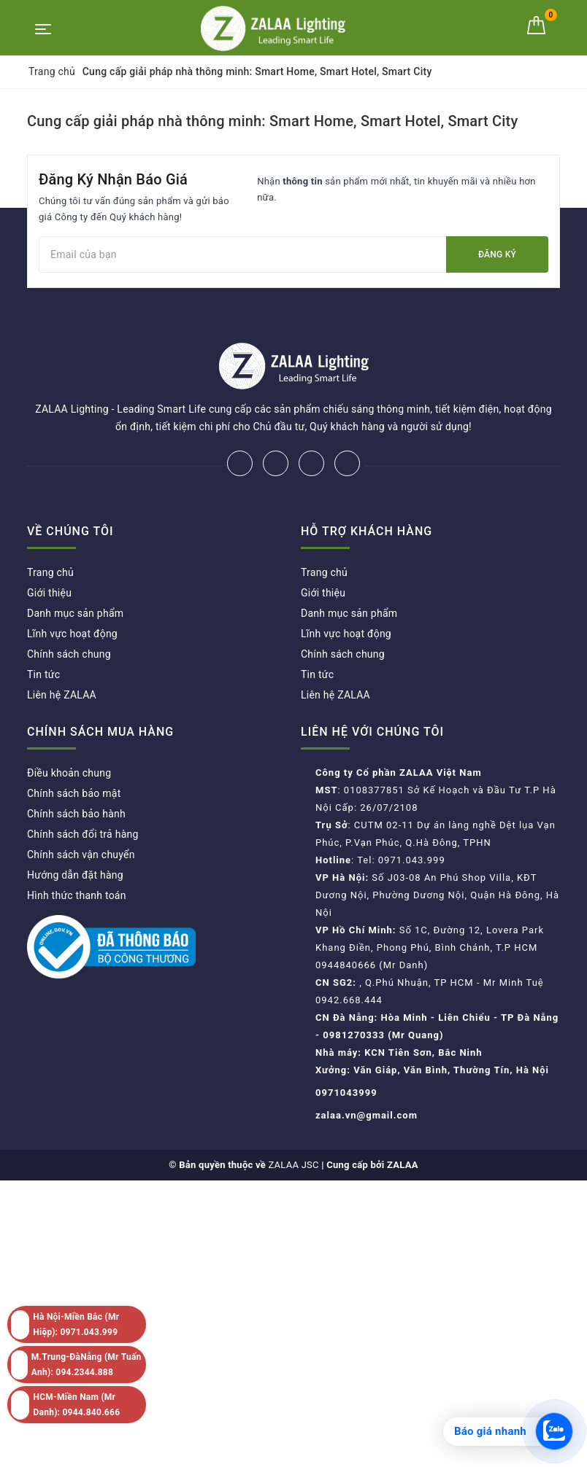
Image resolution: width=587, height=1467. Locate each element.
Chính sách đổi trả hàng (83, 834)
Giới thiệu (49, 593)
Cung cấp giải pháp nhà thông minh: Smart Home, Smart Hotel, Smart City (272, 121)
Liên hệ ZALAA (61, 695)
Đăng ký (497, 254)
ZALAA (402, 1164)
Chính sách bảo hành (76, 814)
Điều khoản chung (69, 773)
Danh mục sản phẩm (75, 613)
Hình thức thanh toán (76, 895)
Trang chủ (50, 572)
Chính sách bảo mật (73, 793)
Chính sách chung (69, 654)
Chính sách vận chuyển (81, 854)
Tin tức (43, 674)
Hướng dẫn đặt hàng (75, 875)
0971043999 (346, 1092)
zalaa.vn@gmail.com (366, 1115)
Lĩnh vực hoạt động (72, 633)
